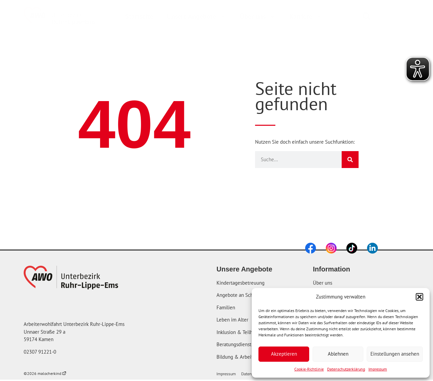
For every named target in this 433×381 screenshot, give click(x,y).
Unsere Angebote (196, 16)
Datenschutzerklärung (346, 369)
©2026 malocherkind (45, 373)
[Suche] (350, 159)
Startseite (139, 16)
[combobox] (383, 16)
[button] (419, 296)
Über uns (258, 16)
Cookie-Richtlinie (309, 369)
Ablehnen (338, 354)
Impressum (377, 369)
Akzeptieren (284, 354)
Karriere (305, 16)
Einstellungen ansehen (394, 354)
